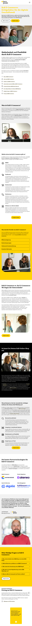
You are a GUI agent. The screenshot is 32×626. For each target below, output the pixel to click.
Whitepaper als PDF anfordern (9, 601)
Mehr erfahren (6, 20)
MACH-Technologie (22, 408)
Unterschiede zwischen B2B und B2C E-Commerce (13, 84)
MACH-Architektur (13, 387)
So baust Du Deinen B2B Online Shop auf (11, 86)
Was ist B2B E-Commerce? (8, 76)
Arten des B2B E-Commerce (9, 79)
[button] (29, 2)
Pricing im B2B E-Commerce (9, 93)
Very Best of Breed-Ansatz (14, 413)
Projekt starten (15, 20)
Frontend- (28, 383)
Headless (4, 383)
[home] (5, 2)
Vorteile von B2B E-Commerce (9, 81)
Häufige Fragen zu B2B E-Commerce (10, 91)
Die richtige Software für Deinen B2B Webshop (12, 88)
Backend (4, 385)
